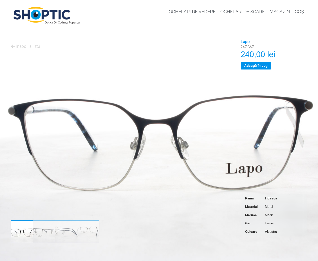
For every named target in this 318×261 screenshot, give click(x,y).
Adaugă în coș (255, 66)
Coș (299, 11)
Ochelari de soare (242, 11)
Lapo (245, 41)
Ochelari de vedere (192, 11)
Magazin (280, 11)
